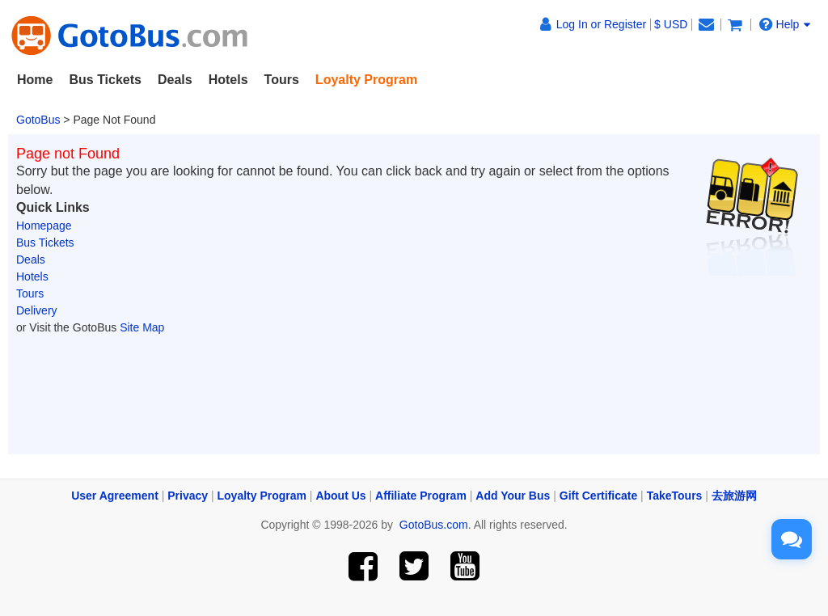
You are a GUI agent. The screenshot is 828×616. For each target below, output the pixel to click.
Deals (175, 79)
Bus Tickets (45, 242)
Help (785, 24)
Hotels (32, 276)
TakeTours (675, 495)
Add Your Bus (512, 495)
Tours (30, 293)
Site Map (142, 327)
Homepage (44, 225)
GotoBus (38, 119)
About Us (340, 495)
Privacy (187, 495)
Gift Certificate (598, 495)
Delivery (36, 310)
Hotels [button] (228, 79)
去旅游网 (734, 495)
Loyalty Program (262, 495)
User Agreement (114, 495)
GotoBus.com (433, 524)
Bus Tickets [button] (105, 79)
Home (35, 79)
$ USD (670, 24)
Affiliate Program (421, 495)
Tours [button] (281, 79)
